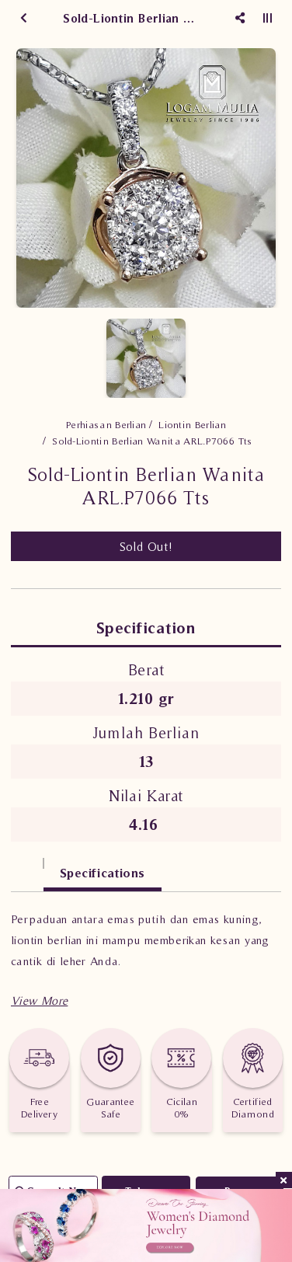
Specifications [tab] (102, 873)
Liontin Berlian (192, 425)
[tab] (27, 865)
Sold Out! (146, 546)
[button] (39, 1000)
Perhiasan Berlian (106, 425)
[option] (146, 178)
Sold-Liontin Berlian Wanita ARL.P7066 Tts (152, 441)
